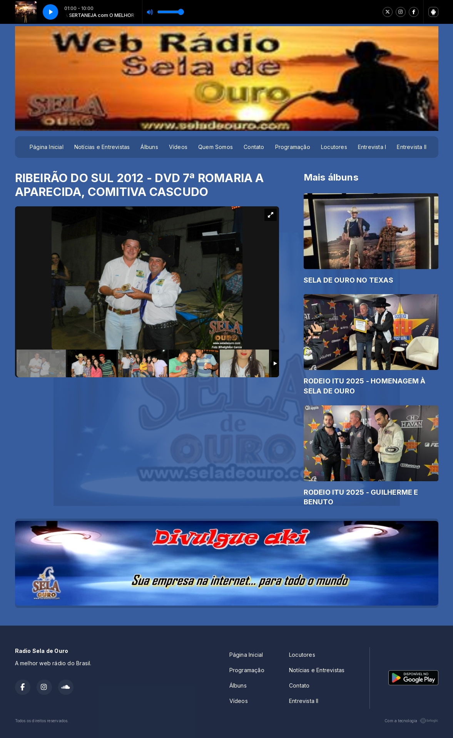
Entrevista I (372, 147)
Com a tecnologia (411, 720)
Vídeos (178, 147)
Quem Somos (215, 147)
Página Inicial (47, 147)
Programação (292, 147)
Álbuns (149, 147)
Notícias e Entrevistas (102, 147)
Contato (254, 147)
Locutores (334, 147)
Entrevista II (411, 147)
